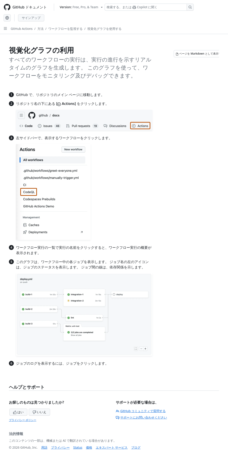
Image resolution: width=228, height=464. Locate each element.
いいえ (39, 412)
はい (18, 412)
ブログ (135, 447)
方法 (40, 29)
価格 (89, 447)
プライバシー (60, 447)
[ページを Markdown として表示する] (200, 53)
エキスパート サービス (112, 447)
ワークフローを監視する (65, 29)
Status (77, 447)
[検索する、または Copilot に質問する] (149, 7)
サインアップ (31, 18)
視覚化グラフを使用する (104, 29)
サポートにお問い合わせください (141, 417)
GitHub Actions (22, 29)
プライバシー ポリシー (22, 420)
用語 (44, 447)
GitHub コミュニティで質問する (141, 411)
